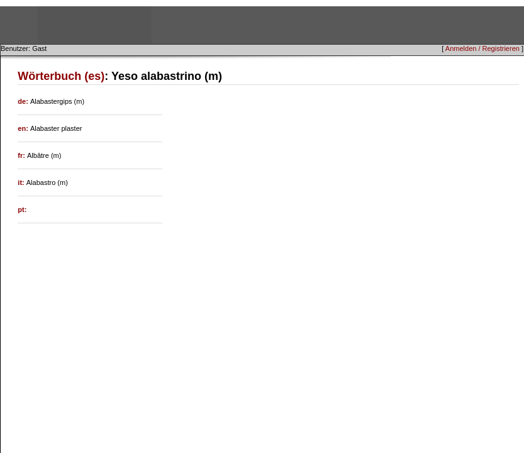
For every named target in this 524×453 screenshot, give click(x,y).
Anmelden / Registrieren (482, 48)
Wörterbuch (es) (61, 76)
